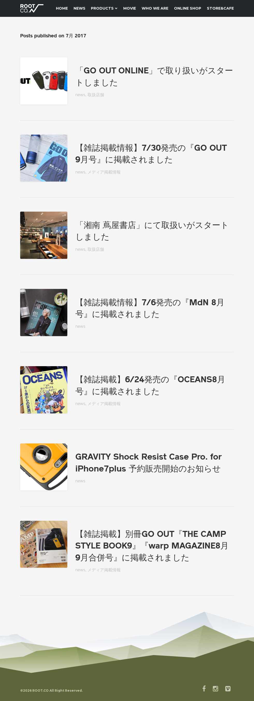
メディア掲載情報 (104, 172)
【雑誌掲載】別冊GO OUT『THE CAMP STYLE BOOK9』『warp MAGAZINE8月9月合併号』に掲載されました (152, 547)
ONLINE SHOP (187, 8)
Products (104, 8)
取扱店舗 (96, 95)
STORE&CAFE (220, 8)
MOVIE (129, 8)
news (80, 95)
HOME (62, 8)
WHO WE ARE (155, 8)
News (79, 8)
